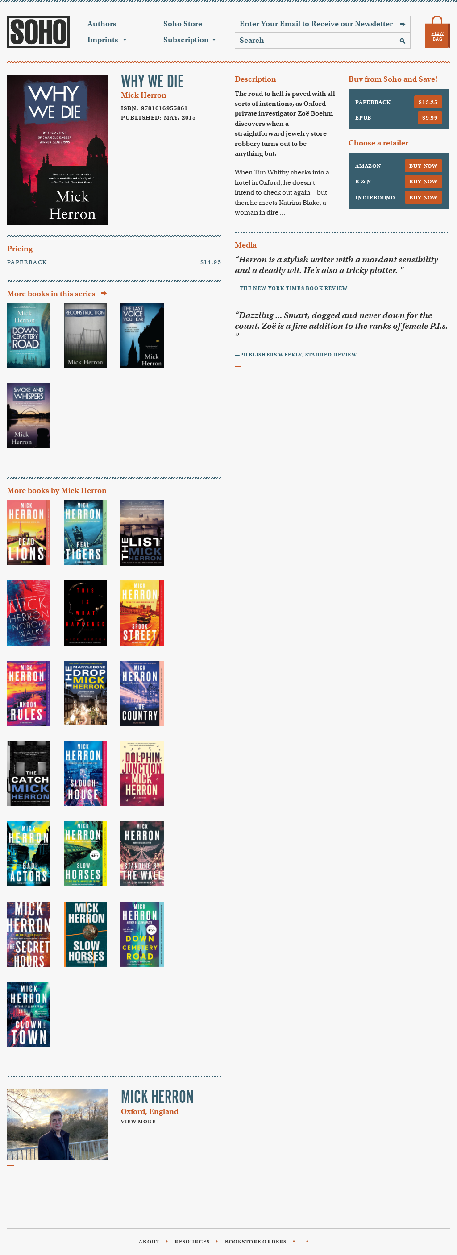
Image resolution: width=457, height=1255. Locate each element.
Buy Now (423, 165)
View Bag (438, 36)
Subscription (186, 40)
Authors (101, 24)
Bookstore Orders (256, 1241)
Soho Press (38, 32)
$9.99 (430, 117)
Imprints (102, 40)
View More (138, 1121)
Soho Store (182, 24)
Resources (192, 1241)
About (149, 1241)
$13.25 (428, 102)
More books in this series (51, 293)
